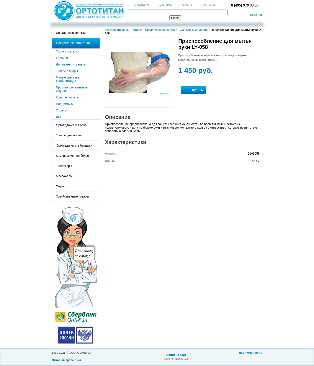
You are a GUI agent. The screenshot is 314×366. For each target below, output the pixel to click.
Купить (194, 89)
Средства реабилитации (73, 43)
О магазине (141, 4)
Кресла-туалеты (67, 97)
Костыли (62, 58)
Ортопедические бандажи (74, 145)
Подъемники (65, 104)
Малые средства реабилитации (67, 79)
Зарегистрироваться (176, 358)
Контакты (209, 4)
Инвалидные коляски (71, 32)
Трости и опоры (67, 71)
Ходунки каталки (67, 51)
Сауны (60, 186)
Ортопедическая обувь (72, 125)
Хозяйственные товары (72, 196)
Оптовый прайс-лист (66, 360)
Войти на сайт (176, 354)
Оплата (187, 4)
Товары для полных (70, 135)
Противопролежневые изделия (71, 89)
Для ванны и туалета (70, 64)
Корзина (256, 14)
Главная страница (117, 29)
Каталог (137, 29)
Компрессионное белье (72, 155)
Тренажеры (64, 166)
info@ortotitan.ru (250, 352)
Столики (62, 110)
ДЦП (59, 117)
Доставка (165, 4)
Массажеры (64, 176)
